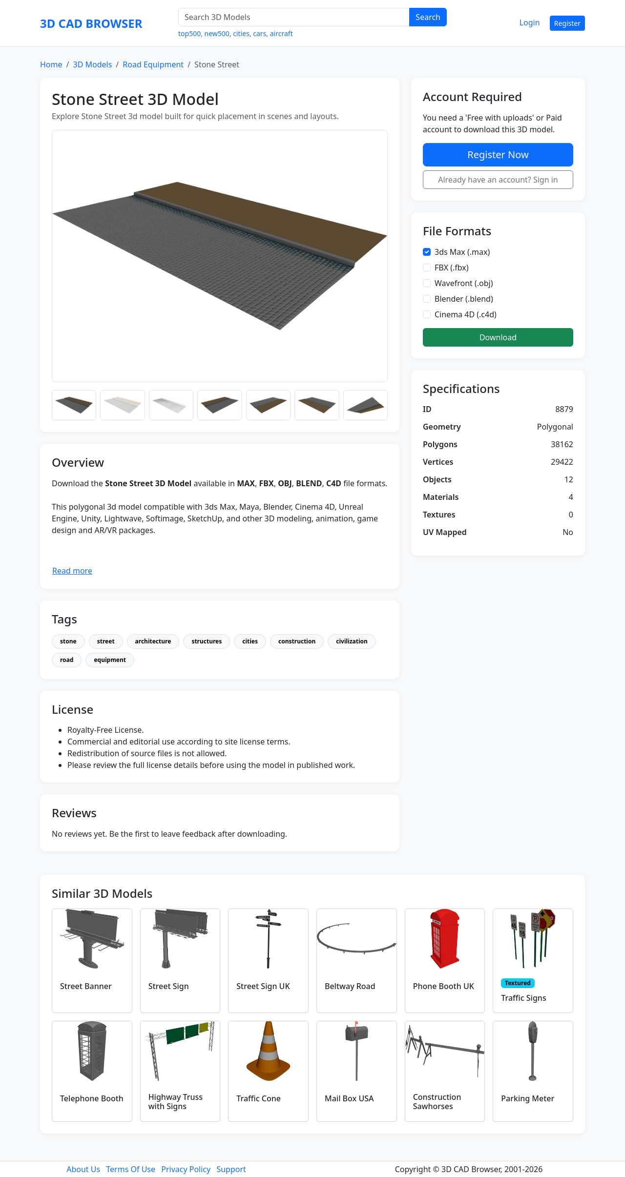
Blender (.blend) (464, 298)
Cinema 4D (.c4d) (466, 314)
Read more (72, 570)
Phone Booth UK (443, 986)
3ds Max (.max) (462, 252)
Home (51, 64)
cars (259, 33)
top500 (189, 33)
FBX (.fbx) (452, 267)
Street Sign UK (263, 986)
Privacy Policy (185, 1169)
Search (428, 17)
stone (68, 641)
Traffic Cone (258, 1098)
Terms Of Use (130, 1169)
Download (498, 337)
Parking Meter (527, 1098)
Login (530, 22)
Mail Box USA (349, 1098)
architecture (153, 641)
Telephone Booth (92, 1098)
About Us (83, 1169)
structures (206, 641)
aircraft (281, 33)
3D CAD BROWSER (91, 23)
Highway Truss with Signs (175, 1102)
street (106, 641)
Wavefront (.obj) (464, 283)
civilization (352, 641)
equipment (110, 660)
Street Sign (168, 986)
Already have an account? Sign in (498, 179)
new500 (217, 33)
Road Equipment (153, 64)
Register (567, 23)
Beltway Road (350, 986)
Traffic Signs (523, 997)
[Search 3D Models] (294, 17)
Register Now (497, 154)
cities (241, 33)
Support (231, 1169)
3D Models (92, 64)
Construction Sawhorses (437, 1102)
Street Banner (86, 986)
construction (296, 641)
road (66, 660)
